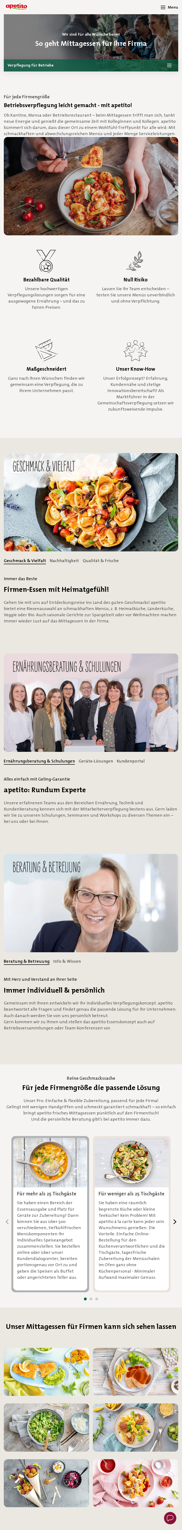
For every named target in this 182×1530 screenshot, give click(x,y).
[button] (91, 65)
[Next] (175, 1222)
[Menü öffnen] (169, 7)
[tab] (25, 560)
